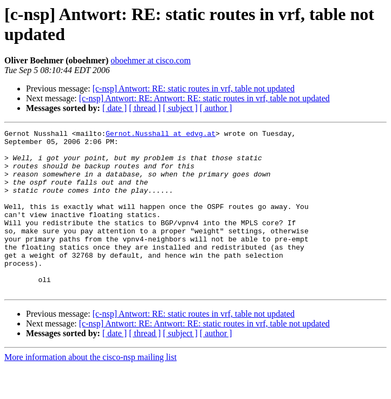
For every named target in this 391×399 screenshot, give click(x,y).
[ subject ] (180, 108)
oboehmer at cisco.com (150, 60)
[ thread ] (145, 108)
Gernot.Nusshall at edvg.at (161, 135)
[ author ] (216, 108)
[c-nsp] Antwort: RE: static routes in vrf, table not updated (194, 88)
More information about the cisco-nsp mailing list (90, 389)
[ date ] (114, 108)
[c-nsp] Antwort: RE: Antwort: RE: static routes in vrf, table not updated (204, 98)
